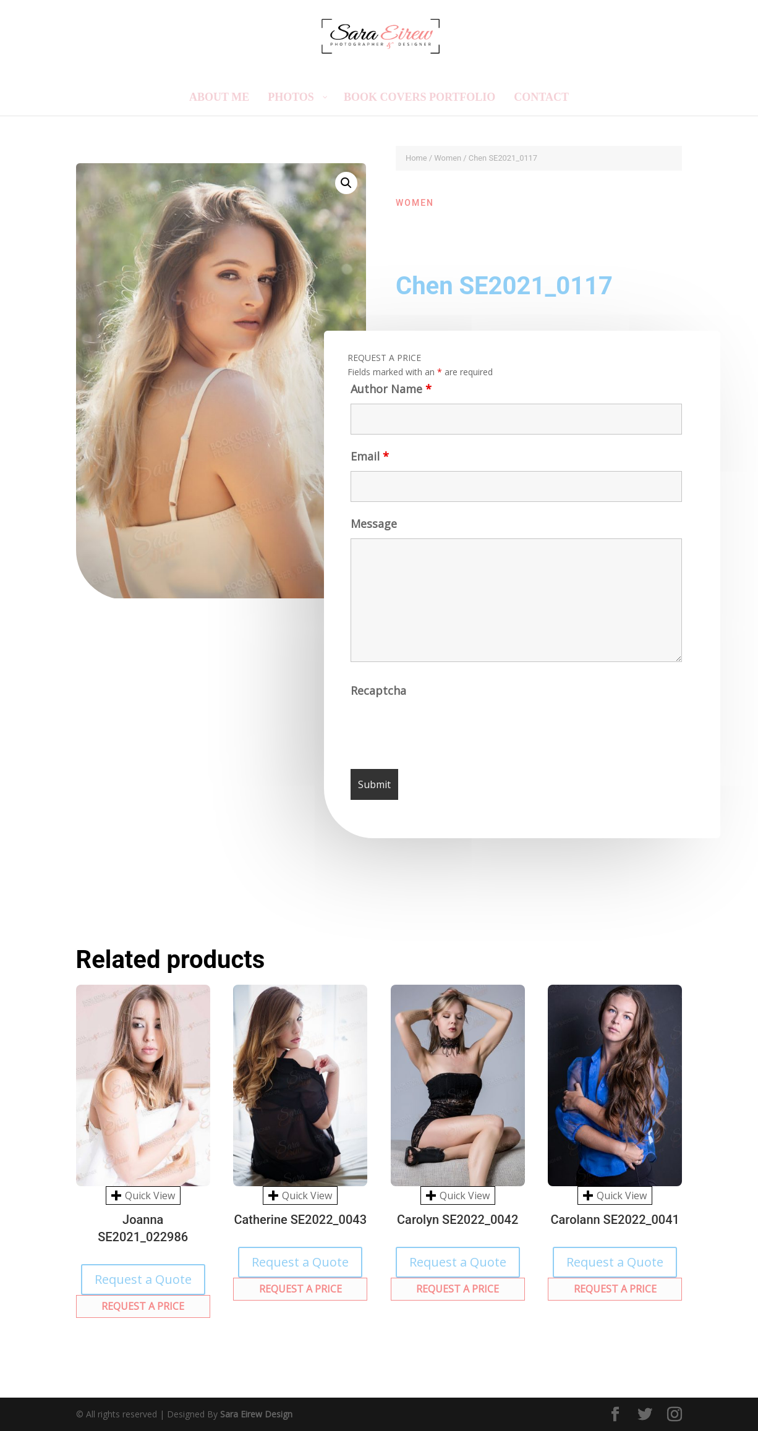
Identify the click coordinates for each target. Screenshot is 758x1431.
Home (416, 158)
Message (374, 524)
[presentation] (445, 731)
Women (447, 158)
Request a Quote (143, 1279)
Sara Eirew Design (256, 1414)
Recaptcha (379, 692)
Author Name (390, 390)
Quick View (143, 1195)
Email (369, 458)
